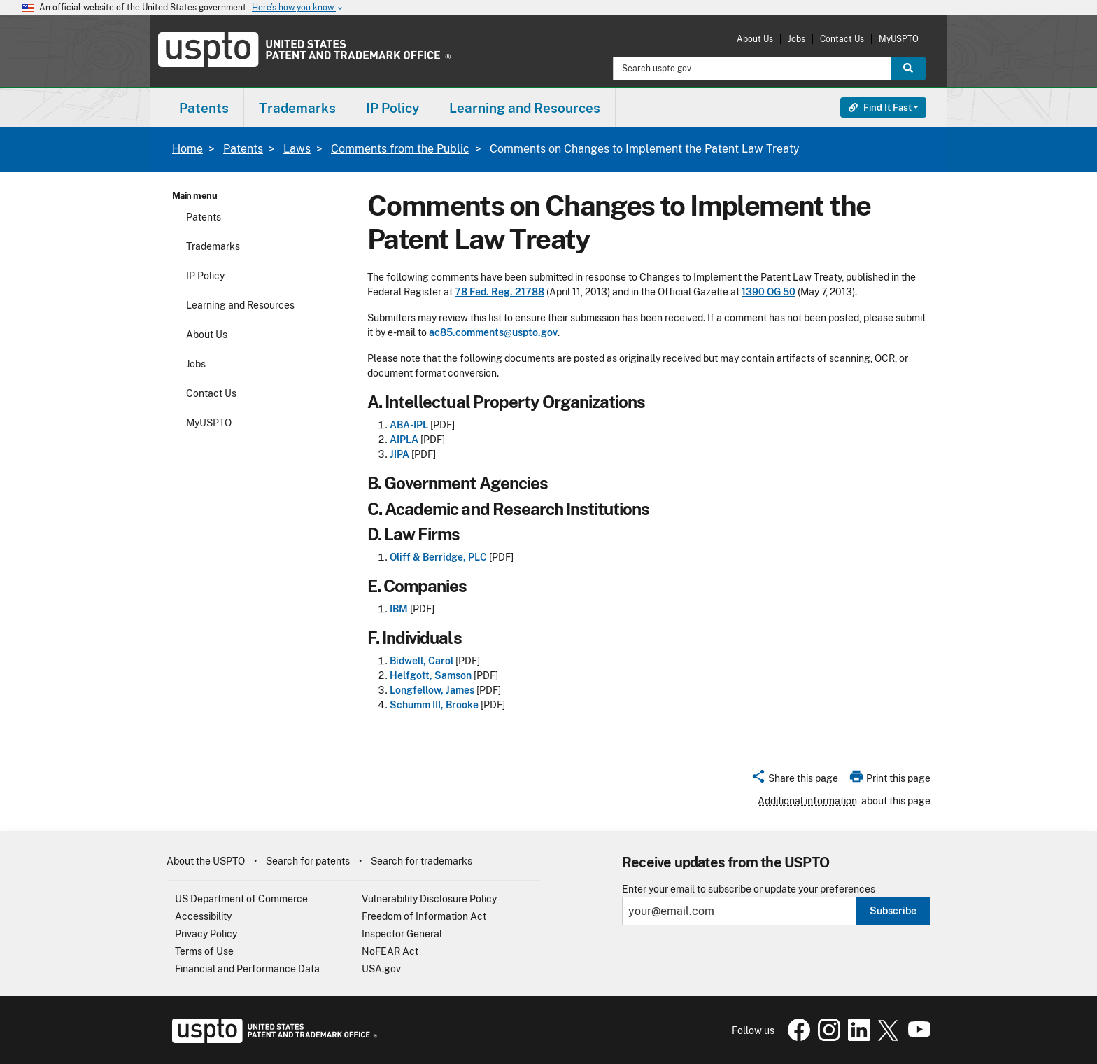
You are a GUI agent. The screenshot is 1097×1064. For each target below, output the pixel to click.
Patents (243, 148)
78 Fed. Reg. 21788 (499, 292)
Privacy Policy (206, 933)
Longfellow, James (432, 690)
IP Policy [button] (392, 107)
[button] (794, 780)
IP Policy (205, 275)
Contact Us (842, 39)
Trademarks (213, 246)
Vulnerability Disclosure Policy (429, 898)
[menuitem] (204, 107)
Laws (297, 148)
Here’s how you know (298, 8)
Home (187, 148)
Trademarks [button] (297, 107)
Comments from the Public (400, 148)
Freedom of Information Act (424, 916)
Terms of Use (204, 951)
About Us (755, 39)
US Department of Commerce (241, 898)
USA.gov (381, 968)
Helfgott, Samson (431, 675)
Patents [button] (204, 107)
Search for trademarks (421, 861)
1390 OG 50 (768, 292)
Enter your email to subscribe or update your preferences (748, 889)
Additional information (807, 800)
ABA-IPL (409, 424)
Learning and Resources (240, 305)
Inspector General (402, 933)
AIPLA (404, 439)
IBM (399, 609)
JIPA (399, 454)
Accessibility (203, 916)
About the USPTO (206, 861)
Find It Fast (880, 107)
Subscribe (893, 910)
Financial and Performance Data (247, 968)
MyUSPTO (899, 39)
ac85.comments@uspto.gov (493, 332)
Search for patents (308, 861)
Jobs (796, 39)
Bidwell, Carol (421, 660)
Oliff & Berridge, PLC (438, 557)
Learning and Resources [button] (524, 107)
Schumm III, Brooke (434, 704)
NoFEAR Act (390, 951)
